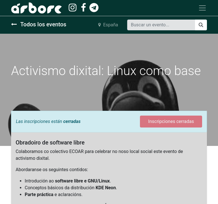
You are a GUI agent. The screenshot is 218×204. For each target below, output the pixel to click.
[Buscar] (201, 25)
